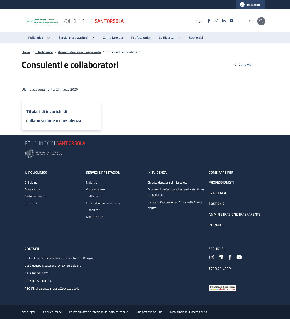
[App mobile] (212, 276)
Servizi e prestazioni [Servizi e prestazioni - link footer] (103, 172)
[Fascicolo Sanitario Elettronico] (222, 287)
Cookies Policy (52, 311)
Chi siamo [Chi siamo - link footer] (31, 182)
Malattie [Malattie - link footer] (91, 182)
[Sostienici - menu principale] (196, 37)
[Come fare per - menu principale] (113, 37)
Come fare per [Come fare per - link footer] (221, 172)
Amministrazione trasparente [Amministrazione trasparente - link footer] (234, 214)
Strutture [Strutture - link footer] (31, 203)
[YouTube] (227, 21)
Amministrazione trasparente (79, 52)
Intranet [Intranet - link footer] (216, 225)
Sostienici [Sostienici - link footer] (217, 203)
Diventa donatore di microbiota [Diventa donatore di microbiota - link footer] (167, 182)
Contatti (32, 248)
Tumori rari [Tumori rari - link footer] (93, 210)
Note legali (29, 311)
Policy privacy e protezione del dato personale (98, 311)
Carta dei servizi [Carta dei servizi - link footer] (35, 196)
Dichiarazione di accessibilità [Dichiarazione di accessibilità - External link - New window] (188, 311)
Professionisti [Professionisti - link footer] (221, 182)
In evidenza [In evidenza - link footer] (157, 172)
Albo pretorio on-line (149, 311)
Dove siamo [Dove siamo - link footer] (32, 189)
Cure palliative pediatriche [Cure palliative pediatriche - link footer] (103, 203)
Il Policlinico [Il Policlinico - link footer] (36, 172)
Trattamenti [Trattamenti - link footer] (93, 196)
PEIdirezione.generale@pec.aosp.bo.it (55, 288)
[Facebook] (205, 21)
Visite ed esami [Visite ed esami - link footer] (95, 189)
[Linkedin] (220, 21)
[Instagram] (212, 21)
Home (26, 52)
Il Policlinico (44, 52)
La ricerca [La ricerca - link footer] (217, 193)
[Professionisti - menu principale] (141, 37)
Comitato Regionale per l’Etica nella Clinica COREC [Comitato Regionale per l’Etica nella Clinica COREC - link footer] (175, 205)
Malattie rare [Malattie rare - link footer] (94, 216)
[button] (250, 4)
